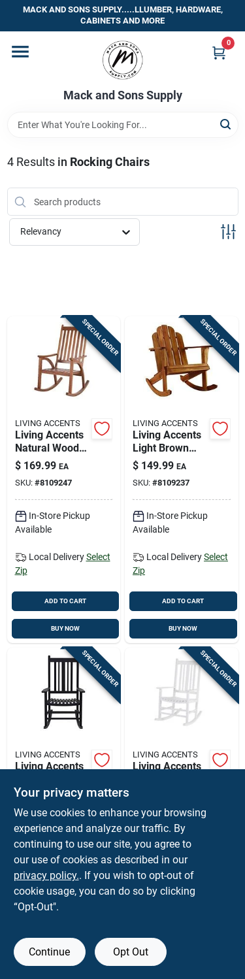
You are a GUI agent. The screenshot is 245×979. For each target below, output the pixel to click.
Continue (49, 952)
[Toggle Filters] (228, 231)
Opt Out (130, 952)
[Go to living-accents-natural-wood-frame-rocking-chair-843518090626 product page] (64, 479)
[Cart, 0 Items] (218, 52)
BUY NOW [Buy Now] (65, 628)
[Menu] (20, 51)
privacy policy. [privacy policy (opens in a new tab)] (46, 875)
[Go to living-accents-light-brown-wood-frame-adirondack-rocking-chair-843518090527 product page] (181, 479)
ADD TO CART (65, 601)
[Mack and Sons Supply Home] (123, 60)
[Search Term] (122, 125)
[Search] (226, 124)
